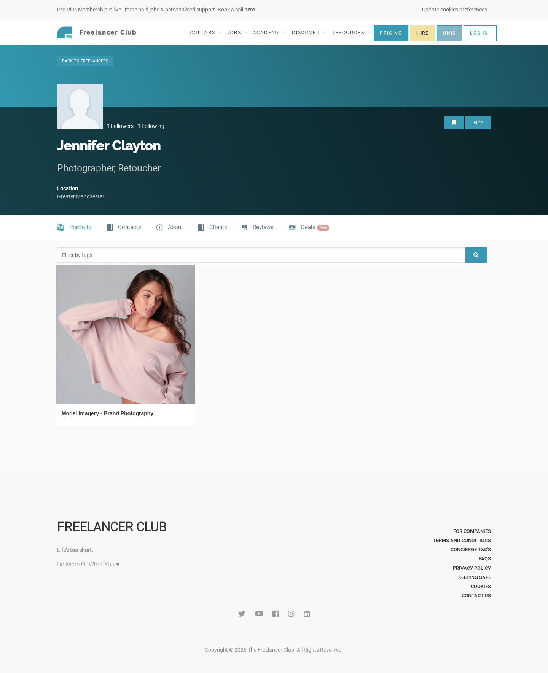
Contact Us (476, 595)
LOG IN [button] (479, 33)
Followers (120, 126)
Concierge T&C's (471, 549)
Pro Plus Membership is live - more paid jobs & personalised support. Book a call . (156, 9)
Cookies (481, 586)
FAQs (485, 558)
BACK (85, 61)
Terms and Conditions (462, 540)
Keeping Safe (474, 577)
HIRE (422, 33)
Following (150, 126)
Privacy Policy (472, 568)
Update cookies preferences (454, 9)
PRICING (391, 33)
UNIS (449, 33)
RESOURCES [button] (351, 32)
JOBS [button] (237, 32)
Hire (478, 123)
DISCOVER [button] (309, 32)
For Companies (472, 531)
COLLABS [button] (205, 32)
